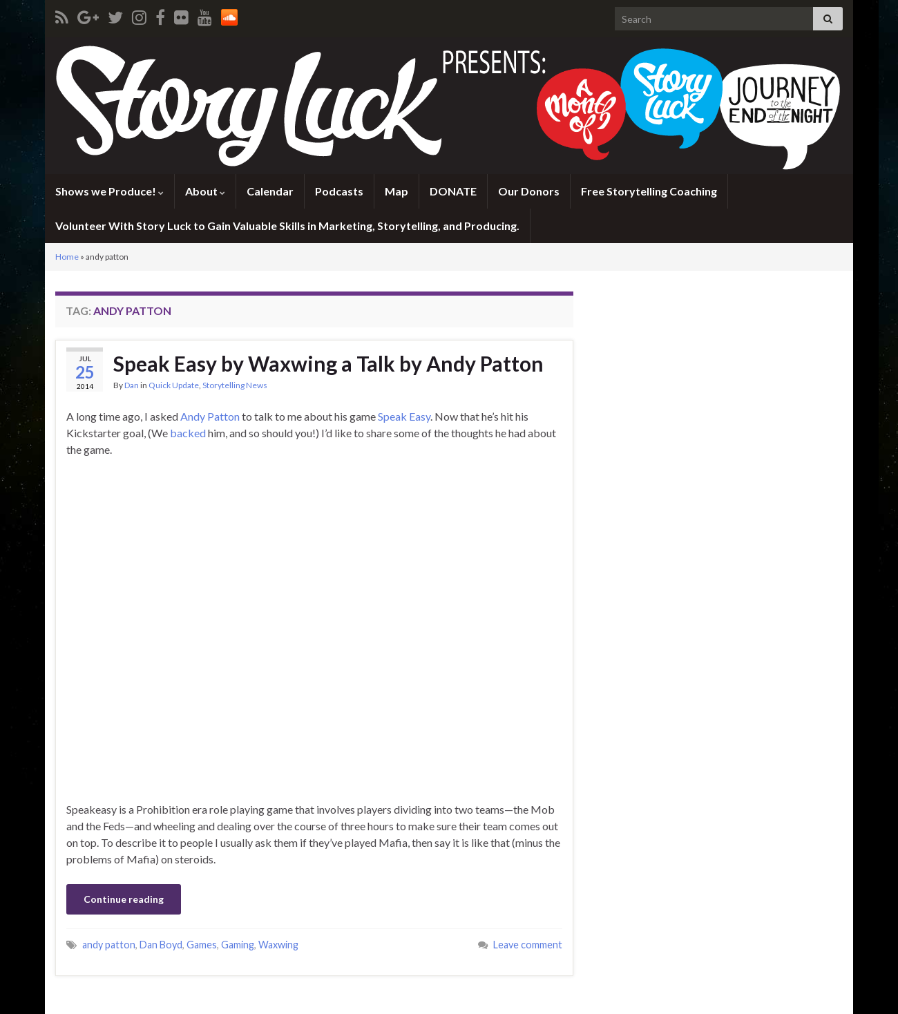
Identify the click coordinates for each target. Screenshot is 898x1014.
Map (396, 191)
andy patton (108, 944)
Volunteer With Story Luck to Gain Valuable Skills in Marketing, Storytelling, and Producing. (287, 225)
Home (67, 256)
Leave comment (527, 944)
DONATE (453, 191)
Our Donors (529, 191)
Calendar (270, 191)
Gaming (237, 944)
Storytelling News (234, 385)
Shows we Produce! (109, 191)
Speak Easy (404, 416)
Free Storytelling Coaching (649, 191)
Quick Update (174, 385)
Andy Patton (210, 416)
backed (188, 432)
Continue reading (124, 899)
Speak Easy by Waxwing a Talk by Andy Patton (328, 363)
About (205, 191)
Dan (131, 385)
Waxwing (278, 944)
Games (202, 944)
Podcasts (339, 191)
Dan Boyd (161, 944)
